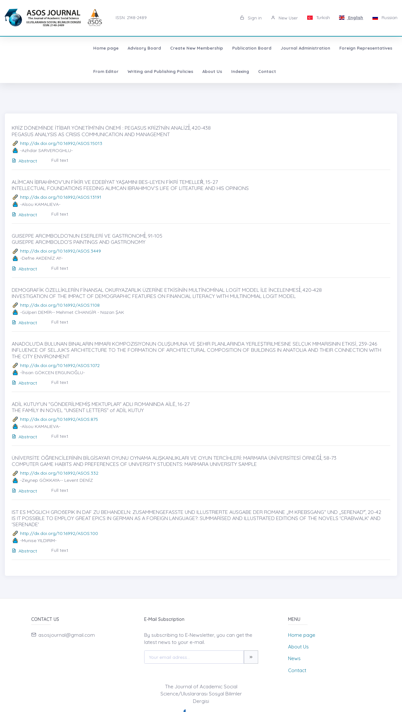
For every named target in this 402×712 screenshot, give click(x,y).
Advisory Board (63, 48)
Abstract (24, 161)
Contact (152, 71)
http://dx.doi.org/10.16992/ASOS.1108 (60, 305)
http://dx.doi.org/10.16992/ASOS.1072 (60, 365)
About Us (97, 71)
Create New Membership (115, 48)
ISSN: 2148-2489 (131, 17)
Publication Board (171, 48)
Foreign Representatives (284, 48)
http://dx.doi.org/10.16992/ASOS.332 (59, 473)
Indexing (125, 71)
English (351, 17)
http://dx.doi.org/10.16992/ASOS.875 (59, 419)
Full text (59, 160)
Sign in (251, 17)
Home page (25, 48)
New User (284, 17)
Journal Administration (224, 48)
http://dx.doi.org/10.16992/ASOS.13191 (60, 197)
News (294, 658)
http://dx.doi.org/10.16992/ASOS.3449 (60, 251)
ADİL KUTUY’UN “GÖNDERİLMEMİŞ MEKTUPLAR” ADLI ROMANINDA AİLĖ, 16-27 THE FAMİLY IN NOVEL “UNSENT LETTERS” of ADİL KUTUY (101, 407)
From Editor (333, 48)
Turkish (318, 17)
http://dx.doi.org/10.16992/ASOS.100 (59, 533)
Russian (384, 17)
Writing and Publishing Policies (45, 71)
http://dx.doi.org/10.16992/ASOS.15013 (61, 143)
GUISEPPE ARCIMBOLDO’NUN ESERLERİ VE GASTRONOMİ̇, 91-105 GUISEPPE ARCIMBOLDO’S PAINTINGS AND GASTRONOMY (87, 238)
